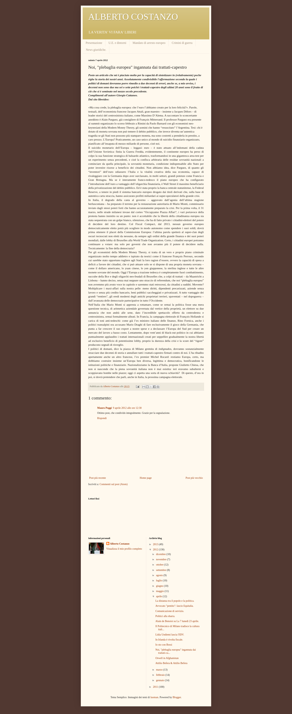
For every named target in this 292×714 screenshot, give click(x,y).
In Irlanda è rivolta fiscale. (169, 639)
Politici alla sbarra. (165, 616)
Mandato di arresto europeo (149, 42)
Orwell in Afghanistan (166, 658)
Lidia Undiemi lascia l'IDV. (169, 634)
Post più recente (97, 477)
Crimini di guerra (182, 42)
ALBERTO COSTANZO (133, 17)
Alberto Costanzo (120, 543)
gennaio (160, 680)
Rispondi (102, 418)
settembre (161, 570)
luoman (154, 697)
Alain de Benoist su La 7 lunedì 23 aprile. (177, 621)
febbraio (160, 675)
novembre (161, 559)
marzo (159, 669)
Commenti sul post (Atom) (114, 484)
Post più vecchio (194, 477)
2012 (156, 549)
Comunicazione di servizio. (169, 611)
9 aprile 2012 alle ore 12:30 (127, 408)
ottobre (160, 564)
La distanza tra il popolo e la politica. (174, 600)
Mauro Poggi (104, 408)
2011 (156, 686)
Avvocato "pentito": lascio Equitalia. (174, 605)
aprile (159, 596)
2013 (156, 544)
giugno (160, 586)
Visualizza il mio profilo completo (124, 548)
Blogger (177, 697)
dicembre (161, 554)
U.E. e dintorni (117, 42)
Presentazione (94, 42)
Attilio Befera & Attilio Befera (171, 663)
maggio (160, 591)
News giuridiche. (96, 49)
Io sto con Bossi (163, 644)
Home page (146, 477)
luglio (159, 580)
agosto (160, 575)
